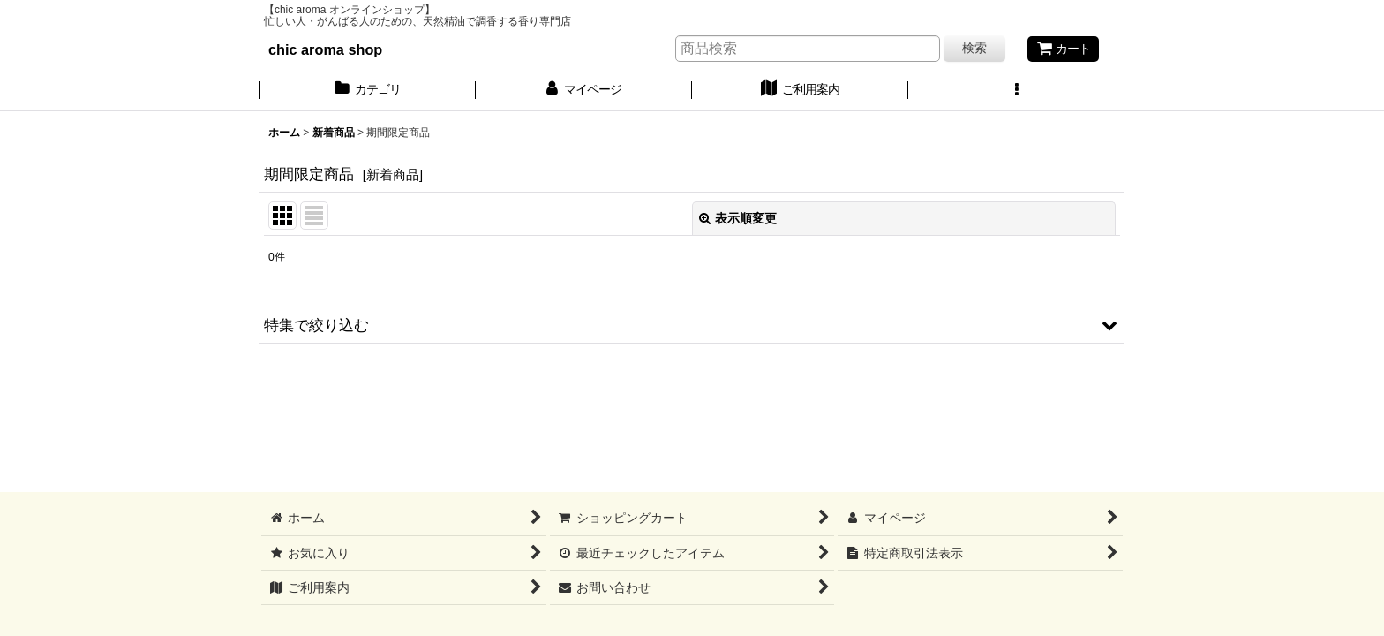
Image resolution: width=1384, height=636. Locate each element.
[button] (1016, 91)
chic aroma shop (325, 49)
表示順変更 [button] (738, 218)
